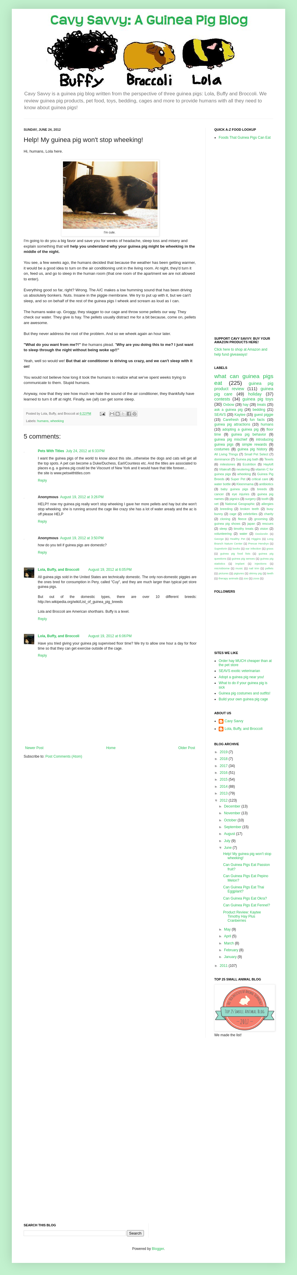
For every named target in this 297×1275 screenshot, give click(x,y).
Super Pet (238, 479)
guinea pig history (252, 449)
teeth (270, 573)
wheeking (57, 421)
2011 (224, 966)
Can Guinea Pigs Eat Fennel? (246, 905)
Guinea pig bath (247, 459)
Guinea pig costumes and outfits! (244, 693)
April (228, 936)
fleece (242, 519)
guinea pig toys (257, 399)
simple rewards (254, 444)
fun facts (257, 420)
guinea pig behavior (248, 434)
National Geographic (240, 504)
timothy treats (243, 528)
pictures (224, 573)
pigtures (239, 573)
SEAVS (220, 415)
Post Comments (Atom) (63, 756)
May (228, 929)
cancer (219, 494)
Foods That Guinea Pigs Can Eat (245, 137)
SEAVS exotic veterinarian (239, 671)
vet (216, 504)
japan (251, 523)
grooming (260, 519)
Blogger (158, 1249)
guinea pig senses (243, 558)
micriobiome (222, 568)
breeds (262, 489)
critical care (260, 479)
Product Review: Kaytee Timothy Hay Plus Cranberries (242, 916)
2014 (224, 786)
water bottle (222, 484)
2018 (224, 759)
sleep (223, 528)
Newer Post (34, 748)
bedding (259, 410)
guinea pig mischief (230, 439)
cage (233, 514)
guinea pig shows (227, 523)
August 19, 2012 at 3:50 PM (81, 538)
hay (245, 405)
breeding (226, 509)
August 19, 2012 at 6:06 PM (110, 636)
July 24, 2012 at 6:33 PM (85, 451)
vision (264, 528)
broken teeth (249, 509)
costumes (221, 449)
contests (222, 399)
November (232, 813)
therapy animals (228, 578)
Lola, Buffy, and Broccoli (58, 570)
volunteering (223, 533)
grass (270, 548)
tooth (265, 499)
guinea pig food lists (235, 553)
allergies (267, 504)
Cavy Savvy (234, 721)
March (229, 943)
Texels (268, 459)
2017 (224, 766)
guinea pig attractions (232, 424)
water (243, 533)
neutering (243, 469)
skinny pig (255, 573)
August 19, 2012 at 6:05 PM (110, 570)
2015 (224, 779)
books (236, 548)
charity (268, 514)
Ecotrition (249, 464)
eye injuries (240, 494)
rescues (267, 523)
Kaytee (239, 415)
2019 (224, 752)
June (228, 848)
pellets (269, 568)
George (219, 538)
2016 (224, 773)
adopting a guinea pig (240, 429)
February (231, 950)
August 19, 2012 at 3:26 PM (81, 497)
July (227, 841)
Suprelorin (220, 548)
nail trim (254, 568)
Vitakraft (225, 469)
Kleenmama (245, 484)
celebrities (250, 514)
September (233, 827)
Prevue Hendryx (258, 543)
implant (239, 563)
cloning (225, 519)
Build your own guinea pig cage (243, 699)
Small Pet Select (256, 454)
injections (261, 563)
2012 (224, 800)
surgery (250, 499)
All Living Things (226, 454)
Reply (42, 480)
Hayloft (268, 464)
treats (261, 405)
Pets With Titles (51, 451)
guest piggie (263, 415)
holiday (255, 394)
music (239, 568)
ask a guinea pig (228, 410)
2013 (224, 793)
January (231, 957)
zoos (256, 578)
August (230, 834)
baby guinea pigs (234, 489)
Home (111, 748)
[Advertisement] (238, 237)
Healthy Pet (237, 538)
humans (42, 421)
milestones (227, 464)
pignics (235, 499)
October (231, 820)
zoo (246, 578)
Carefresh (231, 420)
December (232, 806)
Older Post (186, 748)
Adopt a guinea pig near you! (241, 677)
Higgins (256, 538)
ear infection (253, 548)
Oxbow (228, 405)
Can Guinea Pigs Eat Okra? (245, 898)
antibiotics (266, 484)
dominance (222, 459)
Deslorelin (261, 533)
